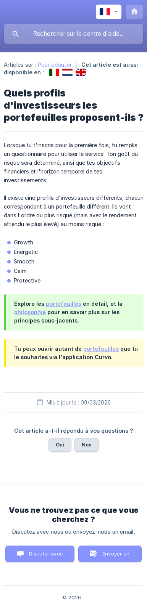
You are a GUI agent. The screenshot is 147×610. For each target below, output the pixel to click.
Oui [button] (60, 444)
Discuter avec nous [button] (46, 556)
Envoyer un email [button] (116, 556)
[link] (54, 72)
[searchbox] (73, 34)
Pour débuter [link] (55, 64)
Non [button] (87, 444)
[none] (108, 12)
